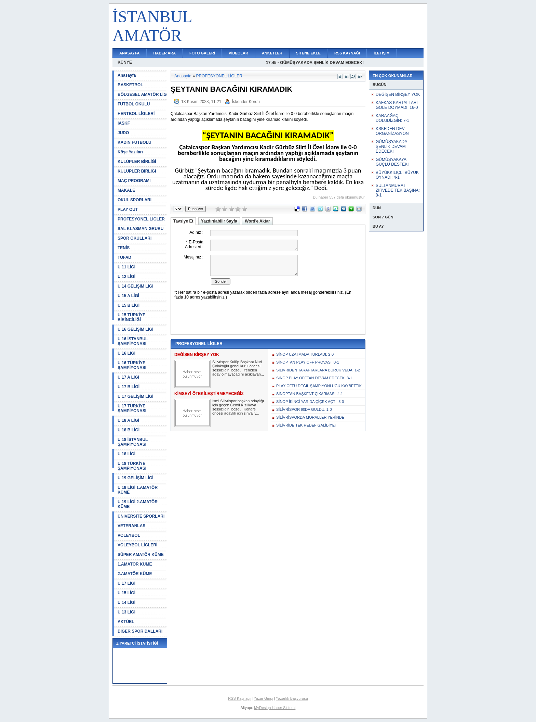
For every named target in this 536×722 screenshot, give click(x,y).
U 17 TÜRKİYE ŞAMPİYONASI (132, 408)
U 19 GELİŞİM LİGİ (135, 478)
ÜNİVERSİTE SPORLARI (141, 516)
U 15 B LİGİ (128, 305)
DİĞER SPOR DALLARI (140, 631)
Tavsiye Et (183, 221)
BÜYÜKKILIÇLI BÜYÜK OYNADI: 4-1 (397, 175)
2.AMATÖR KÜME (135, 573)
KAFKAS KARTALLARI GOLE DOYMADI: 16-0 (397, 105)
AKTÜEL (126, 621)
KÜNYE (125, 62)
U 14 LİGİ (126, 602)
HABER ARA (164, 53)
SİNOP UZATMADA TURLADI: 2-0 (305, 354)
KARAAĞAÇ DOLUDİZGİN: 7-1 (392, 118)
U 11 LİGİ (126, 267)
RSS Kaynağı (239, 698)
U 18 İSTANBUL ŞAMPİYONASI (133, 442)
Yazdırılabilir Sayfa (219, 221)
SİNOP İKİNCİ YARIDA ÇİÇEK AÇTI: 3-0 (310, 402)
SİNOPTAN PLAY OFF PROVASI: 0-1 (307, 362)
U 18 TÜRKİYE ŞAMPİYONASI (132, 466)
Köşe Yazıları (130, 152)
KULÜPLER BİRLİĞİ (137, 161)
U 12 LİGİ (126, 276)
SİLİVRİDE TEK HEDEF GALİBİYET (306, 425)
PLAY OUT (128, 209)
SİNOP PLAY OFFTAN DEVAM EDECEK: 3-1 (314, 378)
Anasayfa (127, 75)
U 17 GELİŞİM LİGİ (135, 396)
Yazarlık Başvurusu (292, 698)
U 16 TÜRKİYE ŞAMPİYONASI (132, 365)
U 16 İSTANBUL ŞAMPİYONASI (133, 341)
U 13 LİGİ (126, 612)
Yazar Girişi (263, 698)
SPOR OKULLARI (134, 238)
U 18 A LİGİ (128, 420)
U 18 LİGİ (126, 454)
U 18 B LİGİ (128, 430)
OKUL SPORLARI (134, 200)
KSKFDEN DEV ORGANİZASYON (392, 131)
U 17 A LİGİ (128, 377)
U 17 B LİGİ (128, 386)
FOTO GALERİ (202, 53)
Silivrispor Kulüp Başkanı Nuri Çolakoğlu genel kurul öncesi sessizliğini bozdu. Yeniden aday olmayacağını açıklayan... (238, 368)
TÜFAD (124, 257)
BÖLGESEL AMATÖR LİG (142, 94)
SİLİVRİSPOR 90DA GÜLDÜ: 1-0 (304, 409)
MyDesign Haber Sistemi (274, 708)
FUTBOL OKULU (134, 104)
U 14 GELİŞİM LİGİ (135, 286)
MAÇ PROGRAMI (134, 180)
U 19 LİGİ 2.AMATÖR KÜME (138, 504)
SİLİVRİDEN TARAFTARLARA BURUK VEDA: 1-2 (318, 370)
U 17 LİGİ (126, 583)
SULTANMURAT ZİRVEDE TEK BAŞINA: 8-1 (398, 190)
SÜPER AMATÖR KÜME (141, 554)
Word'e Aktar (257, 221)
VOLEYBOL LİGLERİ (137, 545)
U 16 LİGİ (126, 353)
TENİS (124, 247)
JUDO (123, 132)
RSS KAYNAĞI (347, 53)
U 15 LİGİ (126, 593)
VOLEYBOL (129, 535)
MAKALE (126, 190)
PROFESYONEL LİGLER (141, 219)
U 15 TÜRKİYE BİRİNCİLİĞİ (131, 317)
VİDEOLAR (238, 53)
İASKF (124, 123)
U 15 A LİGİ (128, 295)
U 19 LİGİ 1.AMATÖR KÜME (138, 490)
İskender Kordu (245, 101)
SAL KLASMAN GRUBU (140, 228)
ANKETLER (272, 53)
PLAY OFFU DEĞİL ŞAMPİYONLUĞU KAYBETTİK (319, 386)
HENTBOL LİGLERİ (136, 113)
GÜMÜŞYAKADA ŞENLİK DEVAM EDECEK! (391, 146)
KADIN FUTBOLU (134, 142)
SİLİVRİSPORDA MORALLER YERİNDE (310, 417)
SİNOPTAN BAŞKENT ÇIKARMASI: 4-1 (309, 394)
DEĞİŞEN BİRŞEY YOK (398, 94)
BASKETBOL (130, 85)
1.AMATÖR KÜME (135, 564)
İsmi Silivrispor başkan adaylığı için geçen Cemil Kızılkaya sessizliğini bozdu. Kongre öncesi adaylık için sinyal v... (238, 407)
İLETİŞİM (381, 53)
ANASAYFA (129, 53)
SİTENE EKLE (308, 53)
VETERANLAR (132, 525)
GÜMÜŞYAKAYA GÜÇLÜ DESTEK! (392, 162)
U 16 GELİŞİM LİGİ (135, 329)
